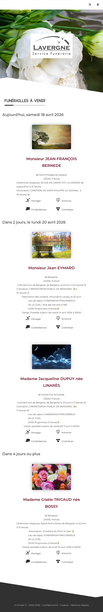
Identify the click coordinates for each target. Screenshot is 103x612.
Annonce (66, 200)
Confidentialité (50, 605)
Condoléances (39, 209)
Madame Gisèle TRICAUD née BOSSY (51, 503)
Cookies (64, 605)
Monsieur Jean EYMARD (51, 268)
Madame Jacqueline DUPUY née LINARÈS (51, 382)
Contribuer (67, 209)
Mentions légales (79, 605)
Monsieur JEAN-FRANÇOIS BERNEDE (51, 162)
